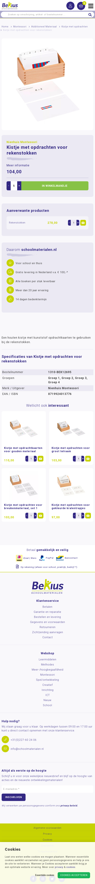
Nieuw (47, 700)
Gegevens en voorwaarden (47, 622)
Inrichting (48, 690)
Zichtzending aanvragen (47, 632)
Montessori (20, 26)
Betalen (47, 606)
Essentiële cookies (44, 875)
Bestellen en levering (47, 617)
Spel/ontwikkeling (47, 679)
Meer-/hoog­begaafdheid (47, 669)
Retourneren (48, 627)
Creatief (47, 684)
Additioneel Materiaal (44, 26)
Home (5, 26)
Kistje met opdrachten (75, 26)
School (47, 705)
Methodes (47, 664)
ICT (47, 695)
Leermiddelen (47, 659)
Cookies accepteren (73, 875)
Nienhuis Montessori (22, 142)
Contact (47, 637)
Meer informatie (18, 165)
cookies (70, 867)
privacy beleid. (69, 805)
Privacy (47, 834)
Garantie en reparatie (47, 611)
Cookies (47, 840)
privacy (59, 867)
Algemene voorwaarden (47, 828)
